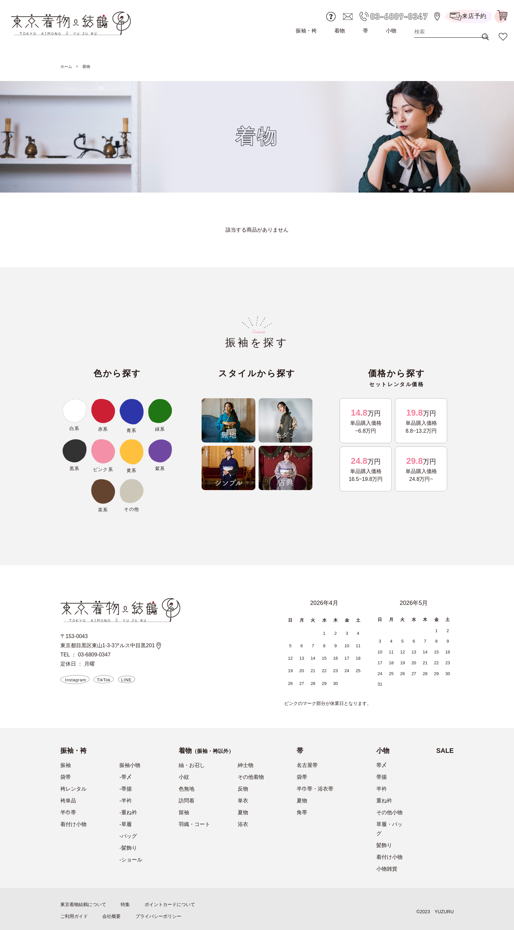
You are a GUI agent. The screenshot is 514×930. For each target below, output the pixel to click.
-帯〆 (125, 777)
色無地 (186, 789)
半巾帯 (68, 812)
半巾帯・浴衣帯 (315, 789)
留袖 (184, 812)
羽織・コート (194, 824)
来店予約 (468, 16)
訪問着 (186, 800)
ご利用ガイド (74, 916)
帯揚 (381, 777)
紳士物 (245, 765)
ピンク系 (103, 469)
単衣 (243, 800)
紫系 (160, 468)
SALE (445, 750)
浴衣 (243, 824)
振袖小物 (129, 765)
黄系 (132, 470)
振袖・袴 (306, 30)
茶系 (103, 509)
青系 (132, 430)
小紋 (184, 777)
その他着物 (251, 777)
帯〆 (381, 765)
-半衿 (125, 800)
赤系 (103, 429)
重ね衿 (384, 800)
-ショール (130, 859)
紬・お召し (192, 765)
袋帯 (65, 777)
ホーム (66, 66)
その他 (131, 509)
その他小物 (389, 812)
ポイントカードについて (170, 904)
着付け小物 (73, 824)
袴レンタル (73, 789)
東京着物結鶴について (83, 904)
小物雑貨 (386, 869)
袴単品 (68, 800)
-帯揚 (125, 789)
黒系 (74, 468)
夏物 (243, 812)
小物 (391, 30)
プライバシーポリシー (158, 916)
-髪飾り (128, 848)
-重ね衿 (128, 812)
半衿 (381, 789)
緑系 (160, 429)
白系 (74, 428)
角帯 (302, 812)
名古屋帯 (307, 765)
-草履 (125, 824)
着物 (339, 30)
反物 (243, 789)
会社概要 (111, 916)
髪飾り (384, 845)
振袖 (65, 765)
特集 (125, 904)
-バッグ (128, 836)
